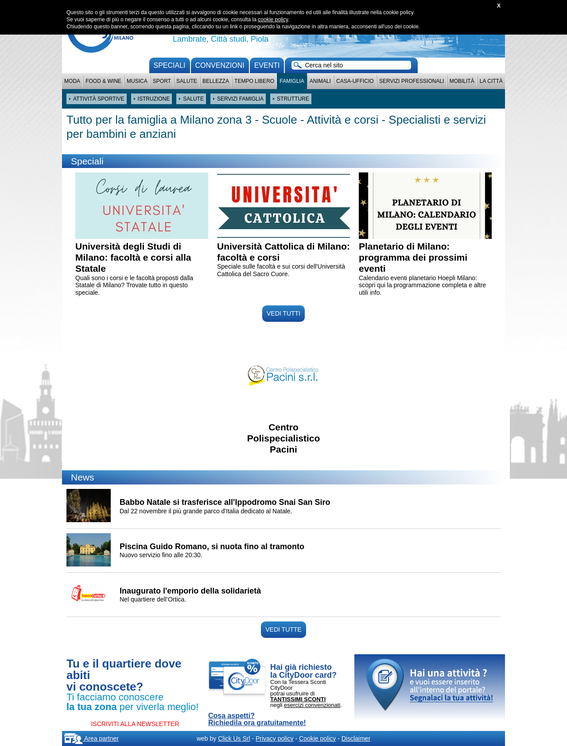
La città (491, 81)
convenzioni (220, 65)
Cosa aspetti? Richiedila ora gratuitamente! (257, 719)
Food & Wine (103, 81)
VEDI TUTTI (283, 313)
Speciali (170, 65)
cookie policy (273, 19)
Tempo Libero (254, 81)
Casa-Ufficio (355, 81)
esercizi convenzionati (312, 705)
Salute (186, 81)
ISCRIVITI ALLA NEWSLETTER (135, 724)
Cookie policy (317, 738)
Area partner (91, 738)
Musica (137, 81)
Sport (162, 81)
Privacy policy (275, 738)
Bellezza (215, 81)
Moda (72, 81)
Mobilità (462, 81)
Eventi (267, 65)
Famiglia (292, 81)
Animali (320, 81)
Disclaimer (356, 738)
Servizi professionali (411, 81)
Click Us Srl (234, 738)
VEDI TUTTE (283, 629)
